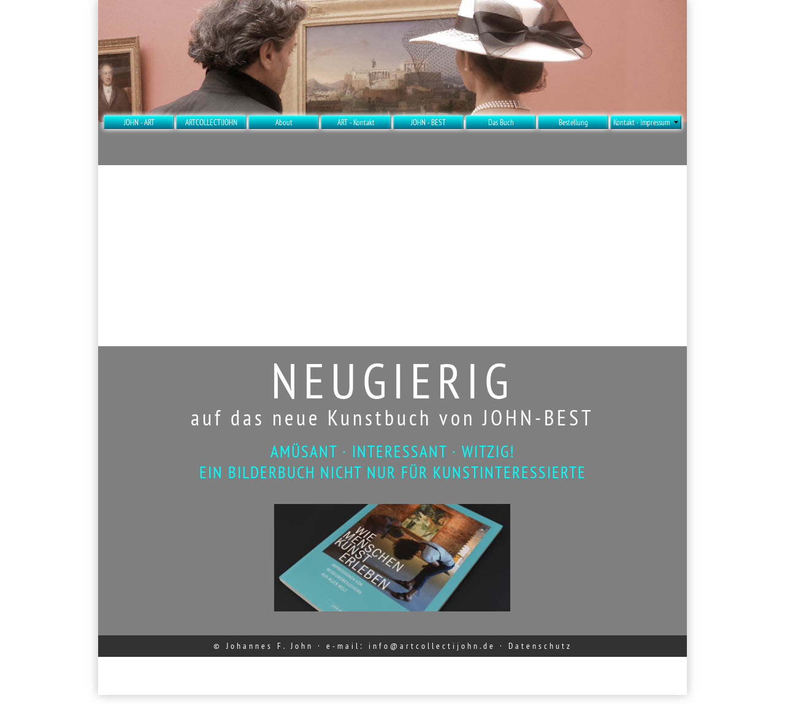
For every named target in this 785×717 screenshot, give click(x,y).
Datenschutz (540, 645)
